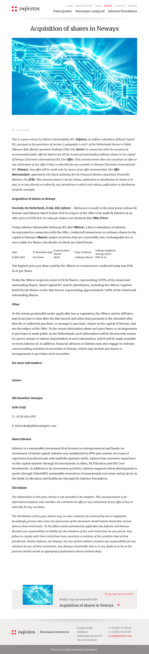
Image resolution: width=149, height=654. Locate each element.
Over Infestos (84, 6)
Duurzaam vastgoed (90, 11)
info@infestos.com (121, 636)
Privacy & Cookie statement (67, 649)
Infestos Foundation (122, 11)
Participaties (62, 11)
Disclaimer (91, 649)
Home (70, 6)
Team (98, 6)
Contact (120, 6)
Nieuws (108, 6)
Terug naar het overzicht (118, 594)
